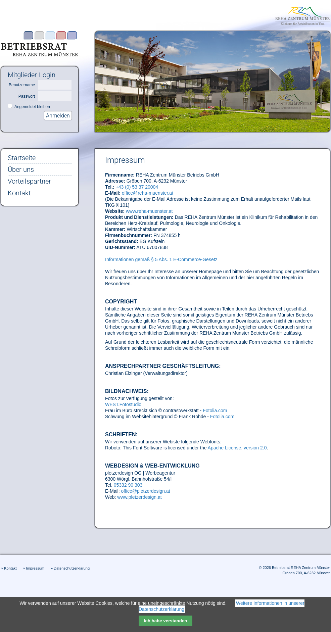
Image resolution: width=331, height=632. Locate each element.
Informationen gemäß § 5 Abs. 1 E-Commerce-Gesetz (161, 259)
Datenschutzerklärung (72, 568)
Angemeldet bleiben (32, 106)
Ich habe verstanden (165, 620)
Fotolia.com (215, 410)
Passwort (26, 96)
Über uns (21, 169)
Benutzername (22, 85)
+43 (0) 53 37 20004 (137, 187)
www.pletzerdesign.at (139, 497)
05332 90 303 (128, 485)
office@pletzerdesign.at (145, 491)
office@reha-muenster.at (147, 193)
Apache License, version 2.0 (237, 447)
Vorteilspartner (29, 181)
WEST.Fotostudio (123, 404)
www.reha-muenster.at (149, 211)
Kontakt (19, 193)
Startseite (22, 158)
